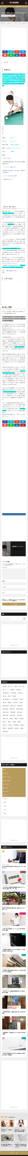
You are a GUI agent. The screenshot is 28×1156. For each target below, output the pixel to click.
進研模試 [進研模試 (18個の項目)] (11, 728)
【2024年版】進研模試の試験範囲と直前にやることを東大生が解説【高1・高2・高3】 (13, 888)
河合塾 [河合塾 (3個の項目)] (22, 718)
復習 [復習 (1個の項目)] (5, 702)
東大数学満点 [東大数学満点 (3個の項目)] (20, 709)
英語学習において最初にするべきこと (7, 1130)
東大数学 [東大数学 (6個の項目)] (12, 709)
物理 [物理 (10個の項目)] (15, 721)
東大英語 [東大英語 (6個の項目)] (20, 715)
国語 (5, 802)
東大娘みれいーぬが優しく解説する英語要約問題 (20, 1130)
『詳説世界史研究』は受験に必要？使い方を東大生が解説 (14, 1012)
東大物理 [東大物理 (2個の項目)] (6, 715)
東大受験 (6, 787)
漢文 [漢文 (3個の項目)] (10, 721)
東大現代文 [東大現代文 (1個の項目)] (13, 715)
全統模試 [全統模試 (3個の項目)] (14, 692)
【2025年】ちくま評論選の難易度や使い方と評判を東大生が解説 (13, 991)
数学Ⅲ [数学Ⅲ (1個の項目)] (10, 702)
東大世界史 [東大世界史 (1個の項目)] (6, 705)
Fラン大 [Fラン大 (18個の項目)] (11, 686)
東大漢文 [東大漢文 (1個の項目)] (20, 712)
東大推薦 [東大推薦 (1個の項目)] (6, 709)
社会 (5, 809)
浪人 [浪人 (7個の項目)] (5, 721)
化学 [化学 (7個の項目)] (5, 696)
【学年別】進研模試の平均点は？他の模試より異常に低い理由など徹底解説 (14, 1054)
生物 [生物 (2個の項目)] (11, 725)
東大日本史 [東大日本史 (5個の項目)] (6, 712)
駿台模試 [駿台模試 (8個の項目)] (6, 731)
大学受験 (6, 773)
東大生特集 (6, 791)
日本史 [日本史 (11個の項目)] (16, 702)
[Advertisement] (14, 38)
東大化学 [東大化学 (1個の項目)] (13, 705)
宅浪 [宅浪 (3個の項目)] (22, 699)
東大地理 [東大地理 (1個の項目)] (20, 705)
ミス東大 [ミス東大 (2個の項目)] (22, 686)
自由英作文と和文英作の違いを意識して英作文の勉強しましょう (20, 1146)
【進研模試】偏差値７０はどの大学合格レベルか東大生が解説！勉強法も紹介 (14, 950)
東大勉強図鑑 (14, 2)
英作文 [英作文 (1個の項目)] (23, 725)
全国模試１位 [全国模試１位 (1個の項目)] (7, 692)
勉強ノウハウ (10, 23)
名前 (3, 581)
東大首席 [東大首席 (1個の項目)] (6, 718)
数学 (5, 798)
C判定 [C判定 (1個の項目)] (5, 686)
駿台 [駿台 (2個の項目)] (22, 728)
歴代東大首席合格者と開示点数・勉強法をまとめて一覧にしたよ (14, 908)
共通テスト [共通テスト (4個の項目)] (21, 692)
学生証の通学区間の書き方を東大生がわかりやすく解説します (14, 867)
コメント (4, 567)
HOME (3, 23)
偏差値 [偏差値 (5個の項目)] (19, 689)
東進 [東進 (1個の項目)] (12, 718)
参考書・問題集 (7, 780)
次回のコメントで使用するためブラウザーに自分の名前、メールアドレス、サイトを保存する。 (14, 600)
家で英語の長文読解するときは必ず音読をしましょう (7, 1145)
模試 (5, 769)
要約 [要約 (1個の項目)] (5, 728)
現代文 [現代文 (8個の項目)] (5, 725)
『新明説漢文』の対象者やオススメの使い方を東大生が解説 (14, 1033)
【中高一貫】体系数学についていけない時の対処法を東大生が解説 (14, 929)
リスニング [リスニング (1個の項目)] (6, 689)
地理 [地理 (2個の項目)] (15, 696)
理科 (5, 806)
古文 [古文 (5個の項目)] (10, 696)
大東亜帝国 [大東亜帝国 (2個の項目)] (16, 699)
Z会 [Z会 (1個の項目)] (16, 686)
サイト (3, 592)
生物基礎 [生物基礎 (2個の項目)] (17, 725)
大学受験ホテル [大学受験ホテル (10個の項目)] (7, 699)
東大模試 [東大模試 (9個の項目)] (13, 712)
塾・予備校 (6, 784)
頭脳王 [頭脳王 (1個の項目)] (17, 728)
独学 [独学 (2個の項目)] (20, 721)
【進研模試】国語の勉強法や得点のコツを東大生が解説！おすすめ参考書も (14, 971)
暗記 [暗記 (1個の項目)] (22, 702)
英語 (13, 15)
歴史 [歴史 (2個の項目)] (17, 718)
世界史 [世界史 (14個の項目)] (13, 689)
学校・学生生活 (7, 776)
